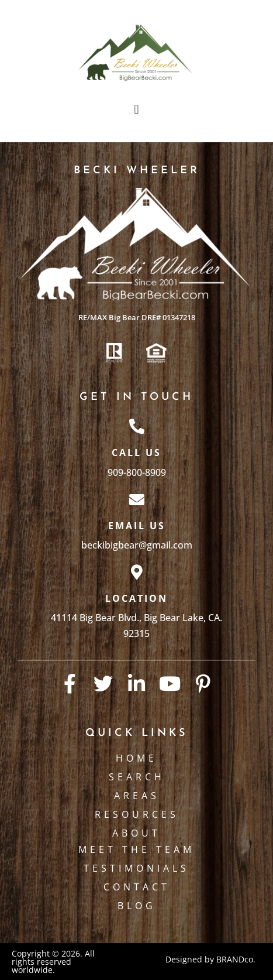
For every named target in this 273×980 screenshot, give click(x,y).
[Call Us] (137, 426)
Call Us (136, 452)
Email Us (136, 525)
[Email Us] (137, 499)
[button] (136, 109)
